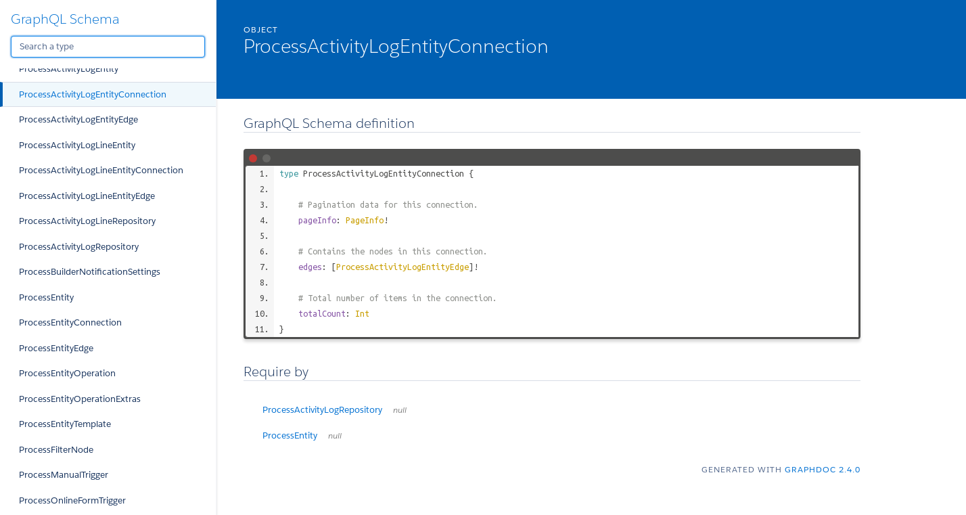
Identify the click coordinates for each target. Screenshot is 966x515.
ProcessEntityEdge (56, 348)
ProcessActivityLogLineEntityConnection (101, 170)
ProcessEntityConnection (70, 322)
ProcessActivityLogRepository (79, 246)
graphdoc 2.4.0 (822, 469)
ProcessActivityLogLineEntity (77, 145)
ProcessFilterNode (56, 449)
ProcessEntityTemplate (65, 424)
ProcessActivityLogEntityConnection (92, 94)
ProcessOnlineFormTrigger (72, 500)
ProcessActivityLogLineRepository (87, 221)
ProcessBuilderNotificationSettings (89, 271)
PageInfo (365, 220)
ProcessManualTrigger (63, 474)
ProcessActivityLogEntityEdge (78, 119)
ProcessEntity (46, 297)
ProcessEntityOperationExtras (80, 399)
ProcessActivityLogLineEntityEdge (87, 196)
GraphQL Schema (65, 19)
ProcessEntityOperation (67, 373)
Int (362, 313)
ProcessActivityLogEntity (68, 68)
